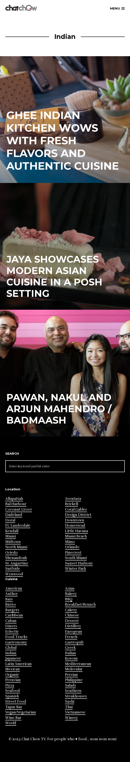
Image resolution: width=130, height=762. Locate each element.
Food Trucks (16, 637)
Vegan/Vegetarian (20, 712)
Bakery (71, 594)
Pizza (9, 685)
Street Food (15, 701)
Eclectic (12, 631)
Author (11, 594)
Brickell (71, 504)
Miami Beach (76, 536)
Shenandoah (16, 558)
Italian (70, 653)
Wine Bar (13, 718)
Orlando (72, 547)
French (71, 637)
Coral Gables (76, 509)
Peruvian (13, 680)
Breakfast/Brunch (80, 604)
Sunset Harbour (79, 563)
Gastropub (74, 642)
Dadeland (13, 515)
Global (10, 647)
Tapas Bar (13, 707)
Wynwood (14, 574)
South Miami (76, 558)
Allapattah (14, 498)
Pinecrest (73, 552)
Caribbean (14, 615)
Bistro (10, 604)
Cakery (71, 610)
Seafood (12, 690)
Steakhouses (76, 696)
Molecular (74, 669)
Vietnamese (75, 712)
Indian (10, 653)
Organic (12, 674)
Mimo (70, 542)
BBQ (68, 599)
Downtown (74, 520)
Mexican (12, 669)
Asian (69, 588)
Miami (10, 536)
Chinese (72, 615)
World (10, 723)
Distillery (73, 626)
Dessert (72, 621)
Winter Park (75, 568)
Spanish (12, 696)
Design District (78, 515)
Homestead (75, 525)
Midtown (13, 542)
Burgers (12, 610)
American (13, 588)
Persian (71, 674)
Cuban (10, 621)
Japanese (13, 658)
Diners (11, 626)
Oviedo (11, 552)
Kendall (11, 531)
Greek (70, 647)
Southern (73, 690)
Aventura (73, 498)
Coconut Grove (18, 509)
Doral (10, 520)
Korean (71, 658)
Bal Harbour (15, 504)
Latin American (18, 664)
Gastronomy (16, 642)
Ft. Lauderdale (17, 525)
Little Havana (76, 531)
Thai (69, 707)
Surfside (12, 568)
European (73, 631)
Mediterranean (78, 664)
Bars (9, 599)
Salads (70, 685)
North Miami (16, 547)
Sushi (69, 701)
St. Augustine (16, 563)
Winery (71, 718)
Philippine (74, 680)
